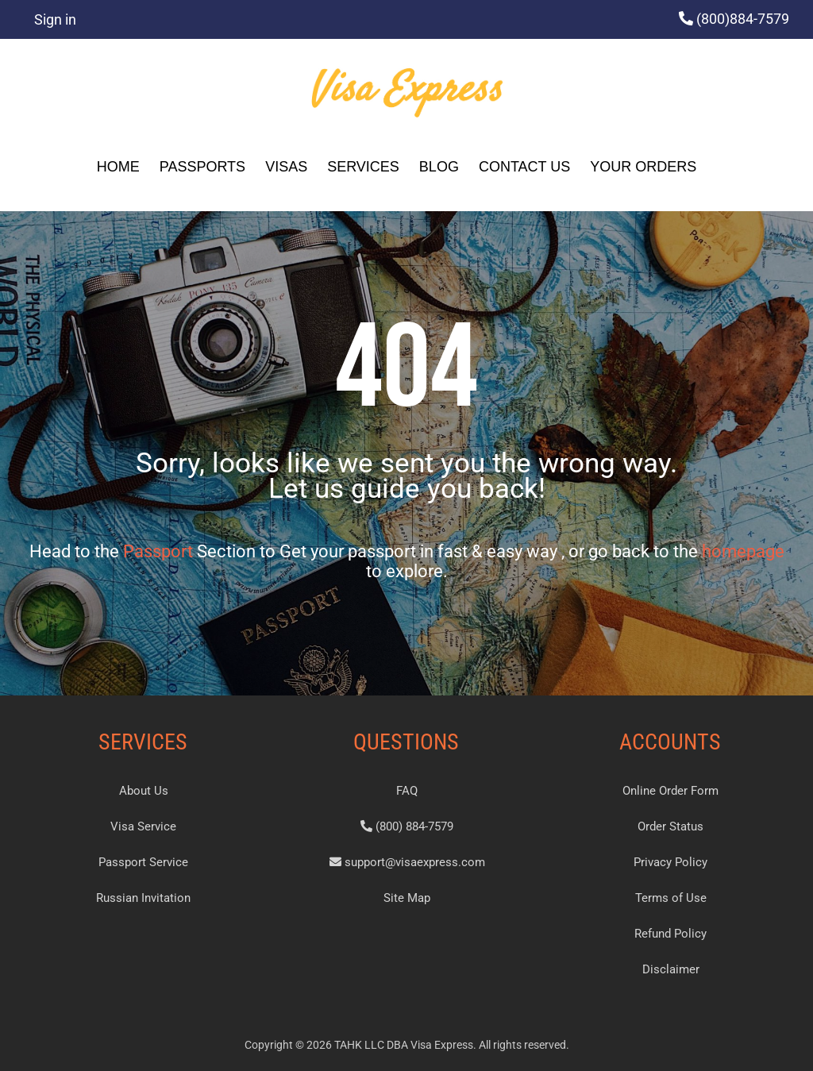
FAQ (407, 791)
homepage (743, 551)
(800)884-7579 (742, 18)
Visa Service (143, 826)
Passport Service (143, 862)
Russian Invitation (143, 898)
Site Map (406, 898)
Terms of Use (671, 898)
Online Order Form (670, 791)
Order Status (670, 826)
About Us (143, 791)
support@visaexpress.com (407, 862)
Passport (158, 551)
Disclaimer (670, 969)
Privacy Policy (670, 862)
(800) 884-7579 (406, 826)
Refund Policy (670, 934)
